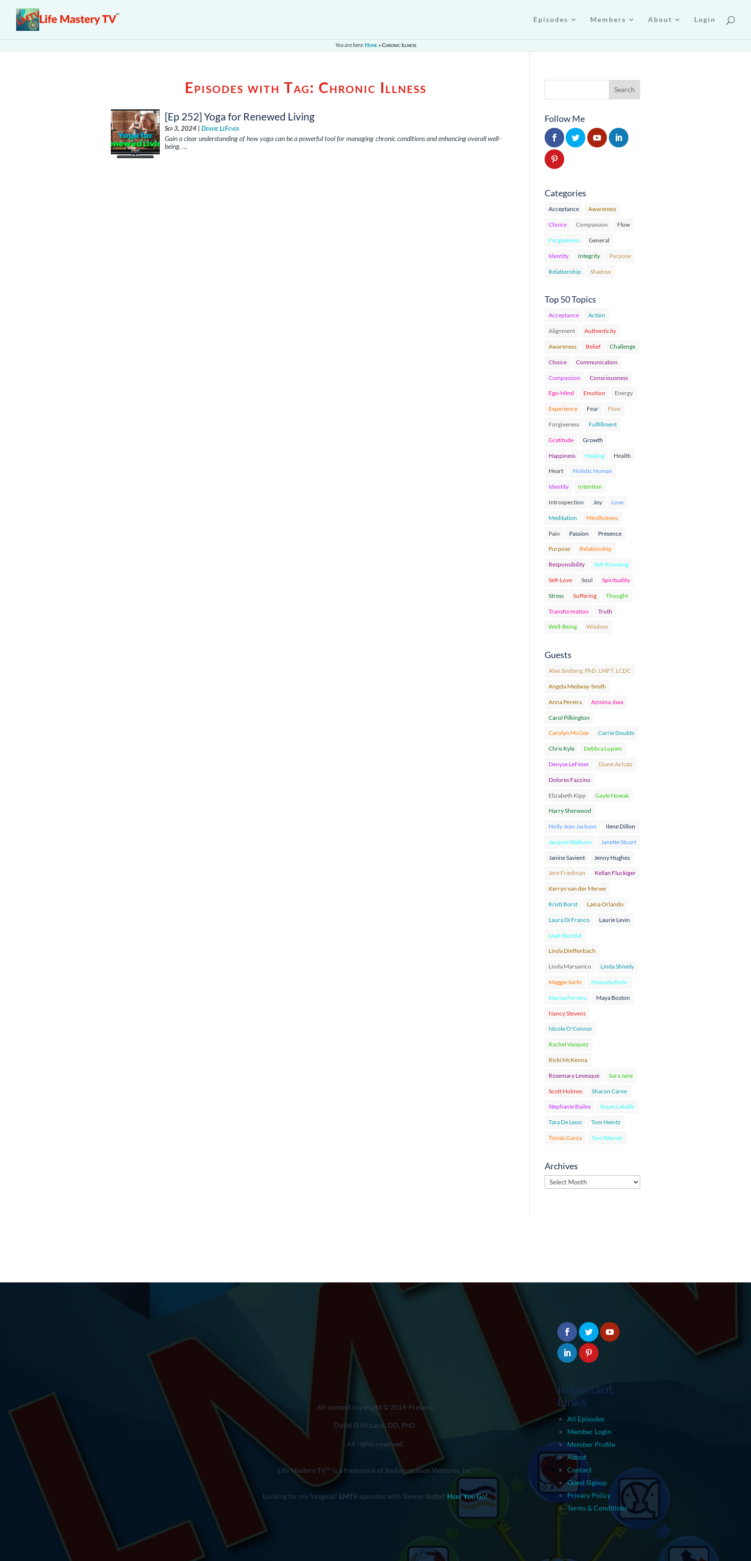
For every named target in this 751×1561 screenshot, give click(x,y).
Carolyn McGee (569, 732)
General (599, 240)
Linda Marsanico (570, 966)
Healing (594, 455)
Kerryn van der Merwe (577, 888)
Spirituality (616, 580)
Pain (554, 533)
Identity (559, 256)
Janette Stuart (618, 842)
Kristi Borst (563, 904)
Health (622, 455)
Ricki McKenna (568, 1060)
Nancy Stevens (567, 1013)
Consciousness (609, 377)
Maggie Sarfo (565, 982)
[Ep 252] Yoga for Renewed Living (240, 116)
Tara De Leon (565, 1122)
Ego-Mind (561, 393)
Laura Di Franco (569, 919)
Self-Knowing (611, 564)
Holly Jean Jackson (573, 826)
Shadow (600, 271)
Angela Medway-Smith (577, 686)
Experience (563, 408)
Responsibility (567, 564)
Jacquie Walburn (570, 842)
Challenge (622, 346)
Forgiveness (564, 240)
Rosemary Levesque (574, 1075)
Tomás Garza (565, 1137)
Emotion (594, 393)
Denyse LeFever (220, 128)
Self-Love (560, 580)
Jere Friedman (567, 872)
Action (596, 315)
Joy (597, 502)
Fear (593, 408)
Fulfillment (603, 424)
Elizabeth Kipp (567, 795)
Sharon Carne (609, 1091)
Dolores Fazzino (570, 779)
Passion (579, 533)
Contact (579, 1470)
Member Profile (591, 1444)
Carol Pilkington (569, 717)
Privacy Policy (589, 1495)
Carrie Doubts (616, 732)
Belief (593, 346)
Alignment (562, 330)
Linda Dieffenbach (572, 950)
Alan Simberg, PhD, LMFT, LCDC (590, 670)
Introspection (566, 502)
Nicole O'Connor (571, 1028)
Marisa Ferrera (568, 997)
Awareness (602, 209)
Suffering (585, 595)
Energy (624, 393)
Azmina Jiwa (607, 702)
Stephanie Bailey (570, 1106)
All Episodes (585, 1419)
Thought (617, 595)
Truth (605, 611)
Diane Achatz (616, 764)
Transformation (569, 611)
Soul (587, 580)
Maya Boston (613, 997)
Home (371, 45)
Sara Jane (621, 1075)
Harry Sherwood (570, 810)
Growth (593, 440)
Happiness (562, 455)
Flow (623, 224)
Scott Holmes (565, 1091)
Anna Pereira (565, 702)
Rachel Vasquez (569, 1044)
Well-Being (563, 626)
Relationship (565, 271)
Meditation (563, 517)
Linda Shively (617, 966)
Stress (556, 595)
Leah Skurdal (565, 935)
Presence (610, 533)
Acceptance (564, 209)
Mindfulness (602, 517)
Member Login (589, 1431)
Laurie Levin (614, 919)
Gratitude (561, 440)
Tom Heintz (606, 1122)
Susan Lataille (617, 1106)
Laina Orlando (605, 904)
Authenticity (600, 330)
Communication (597, 362)
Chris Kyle (562, 748)
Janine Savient (567, 857)
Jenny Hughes (612, 857)
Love (617, 502)
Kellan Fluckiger (615, 872)
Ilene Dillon (620, 826)
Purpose (620, 256)
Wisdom (597, 626)
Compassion (592, 224)
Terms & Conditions (597, 1508)
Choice (558, 224)
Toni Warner (607, 1137)
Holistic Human (592, 470)
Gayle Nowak (612, 795)
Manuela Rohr (609, 982)
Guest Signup (587, 1482)
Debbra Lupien (603, 748)
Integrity (589, 256)
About (576, 1457)
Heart (556, 470)
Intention (590, 486)
